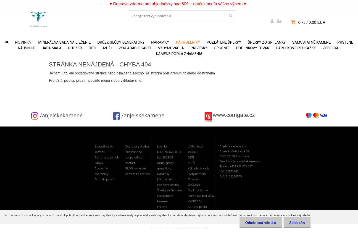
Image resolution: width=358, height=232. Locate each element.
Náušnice (26, 48)
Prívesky (198, 48)
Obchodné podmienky (101, 171)
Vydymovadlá (171, 48)
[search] (231, 15)
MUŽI (107, 48)
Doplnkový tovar (252, 48)
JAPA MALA (51, 48)
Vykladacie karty (134, 48)
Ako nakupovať (104, 179)
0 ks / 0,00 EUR (311, 22)
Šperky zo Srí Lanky (267, 42)
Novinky (23, 42)
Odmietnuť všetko (260, 223)
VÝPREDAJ (331, 48)
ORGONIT (221, 48)
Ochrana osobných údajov (107, 160)
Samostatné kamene (311, 42)
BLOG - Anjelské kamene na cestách (137, 171)
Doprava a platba (137, 146)
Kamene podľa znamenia (179, 54)
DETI (92, 48)
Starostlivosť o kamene (104, 149)
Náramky (160, 42)
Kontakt (130, 163)
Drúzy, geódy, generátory (121, 42)
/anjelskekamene (57, 115)
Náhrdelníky (188, 42)
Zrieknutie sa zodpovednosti (134, 154)
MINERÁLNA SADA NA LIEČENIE (64, 42)
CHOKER (75, 48)
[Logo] (38, 18)
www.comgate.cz (234, 115)
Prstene (345, 42)
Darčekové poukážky (296, 48)
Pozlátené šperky (224, 42)
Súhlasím (297, 223)
